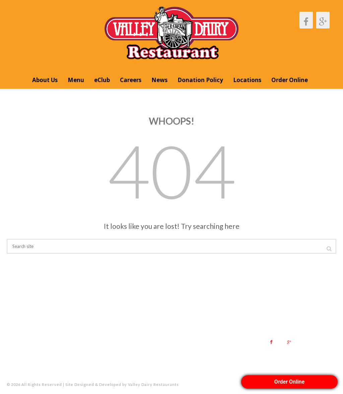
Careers (130, 80)
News (159, 80)
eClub (102, 80)
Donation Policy (200, 80)
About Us (45, 80)
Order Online (289, 80)
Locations (247, 80)
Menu (76, 80)
